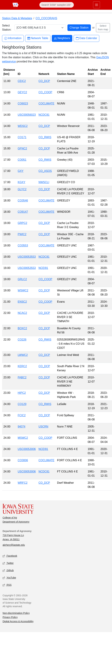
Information (13, 38)
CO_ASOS (45, 170)
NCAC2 (22, 312)
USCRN (43, 426)
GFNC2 (22, 148)
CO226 (22, 339)
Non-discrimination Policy (16, 613)
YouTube (9, 578)
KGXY (21, 182)
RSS (7, 585)
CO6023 (23, 103)
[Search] (56, 5)
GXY (21, 170)
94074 (21, 426)
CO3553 (23, 245)
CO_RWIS (45, 137)
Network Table (37, 38)
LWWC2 (23, 354)
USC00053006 (27, 449)
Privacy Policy (10, 617)
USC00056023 (27, 114)
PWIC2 (22, 234)
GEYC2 (22, 92)
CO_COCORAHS (46, 18)
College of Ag (10, 517)
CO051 (22, 159)
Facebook (10, 556)
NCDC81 (44, 114)
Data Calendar (86, 38)
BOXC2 (22, 328)
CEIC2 (22, 81)
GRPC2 (22, 223)
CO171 (22, 137)
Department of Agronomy (16, 521)
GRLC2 (22, 279)
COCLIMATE (46, 103)
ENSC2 (22, 301)
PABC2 (22, 377)
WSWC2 (23, 290)
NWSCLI (44, 182)
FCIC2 (22, 415)
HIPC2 (22, 392)
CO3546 (23, 200)
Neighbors (62, 38)
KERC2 (22, 366)
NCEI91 (43, 267)
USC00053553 (27, 256)
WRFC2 (23, 482)
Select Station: (6, 27)
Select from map (103, 27)
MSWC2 (23, 437)
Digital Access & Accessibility (18, 621)
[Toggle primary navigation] (96, 4)
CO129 (22, 404)
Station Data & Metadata (17, 18)
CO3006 (23, 460)
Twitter (8, 563)
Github (8, 570)
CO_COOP (45, 92)
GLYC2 (22, 189)
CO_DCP (44, 81)
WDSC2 (23, 126)
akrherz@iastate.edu (14, 545)
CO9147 (23, 211)
